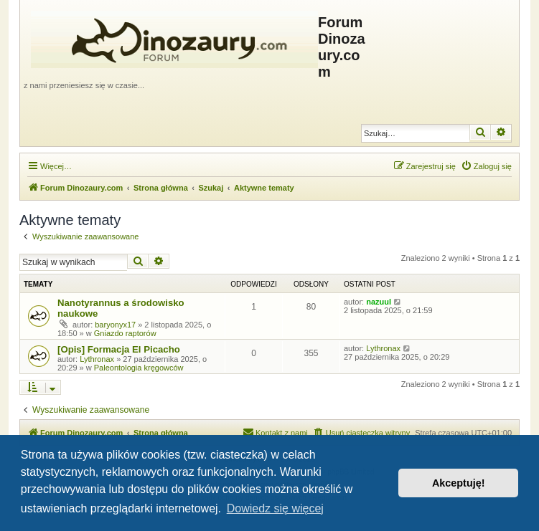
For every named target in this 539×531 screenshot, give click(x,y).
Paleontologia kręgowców (139, 367)
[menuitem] (486, 166)
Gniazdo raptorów (125, 333)
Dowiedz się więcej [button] (275, 508)
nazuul (378, 301)
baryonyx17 (115, 324)
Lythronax (97, 359)
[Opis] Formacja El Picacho (118, 349)
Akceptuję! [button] (458, 483)
